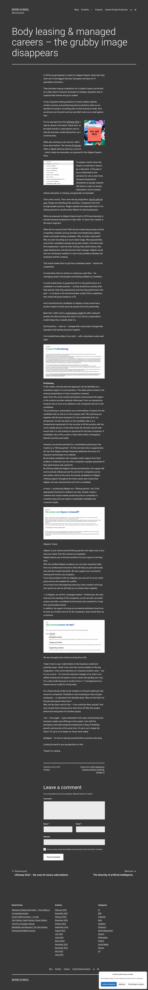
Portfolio (85, 9)
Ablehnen (122, 984)
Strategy (99, 772)
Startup (101, 948)
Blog (77, 9)
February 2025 (61, 917)
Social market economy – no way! (25, 917)
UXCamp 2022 (73, 122)
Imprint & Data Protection (116, 9)
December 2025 (61, 913)
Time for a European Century (23, 924)
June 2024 (59, 937)
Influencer (102, 927)
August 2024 (60, 931)
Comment (48, 799)
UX (104, 772)
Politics (101, 941)
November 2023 (61, 948)
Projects (99, 9)
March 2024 (60, 941)
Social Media (103, 944)
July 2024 (59, 934)
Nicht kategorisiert (105, 931)
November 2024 (61, 920)
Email (79, 824)
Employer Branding (89, 770)
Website (46, 837)
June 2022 (59, 955)
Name (46, 824)
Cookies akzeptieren (109, 984)
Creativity (102, 917)
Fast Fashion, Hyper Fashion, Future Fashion (29, 920)
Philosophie (103, 937)
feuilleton (102, 924)
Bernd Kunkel (20, 9)
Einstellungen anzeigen (136, 984)
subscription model (74, 313)
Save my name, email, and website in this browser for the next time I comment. (75, 849)
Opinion (101, 934)
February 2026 (61, 910)
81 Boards (76, 145)
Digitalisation (99, 767)
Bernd (48, 770)
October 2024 (60, 924)
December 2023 (61, 944)
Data (100, 920)
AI (99, 910)
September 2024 (61, 927)
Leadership (100, 770)
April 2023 (59, 951)
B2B (92, 767)
